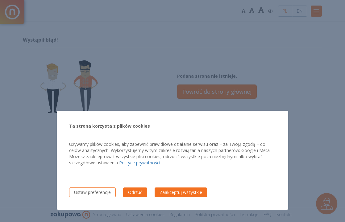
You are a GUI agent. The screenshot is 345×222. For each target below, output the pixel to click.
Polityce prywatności (139, 163)
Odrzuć (135, 192)
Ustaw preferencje (92, 192)
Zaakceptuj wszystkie (181, 192)
